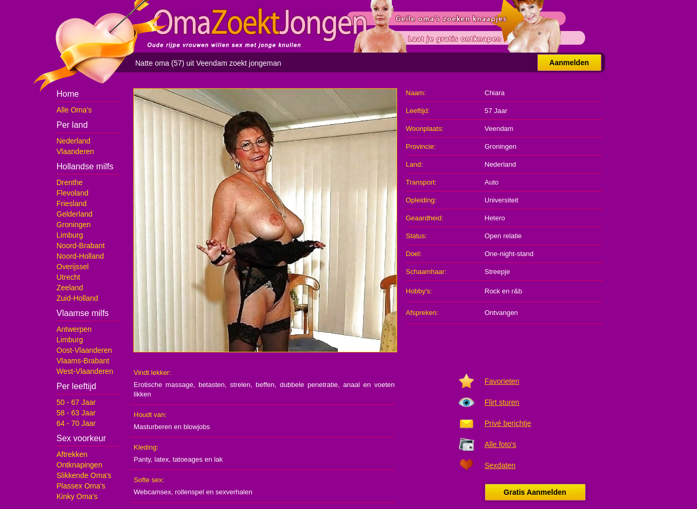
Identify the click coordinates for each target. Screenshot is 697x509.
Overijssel (73, 266)
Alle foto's (500, 444)
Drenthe (70, 182)
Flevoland (73, 193)
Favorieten (502, 381)
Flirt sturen (502, 402)
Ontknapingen (79, 465)
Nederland (74, 141)
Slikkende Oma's (84, 475)
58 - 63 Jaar (76, 413)
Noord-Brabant (81, 245)
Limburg (70, 235)
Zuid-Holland (77, 298)
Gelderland (75, 214)
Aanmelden (569, 62)
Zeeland (70, 287)
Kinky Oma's (77, 496)
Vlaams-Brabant (83, 361)
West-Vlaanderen (85, 371)
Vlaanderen (76, 151)
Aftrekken (72, 454)
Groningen (74, 224)
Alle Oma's (74, 110)
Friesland (72, 203)
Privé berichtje (508, 423)
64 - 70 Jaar (76, 423)
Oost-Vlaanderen (84, 350)
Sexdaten (500, 465)
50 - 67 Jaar (76, 402)
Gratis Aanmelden (535, 492)
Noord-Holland (80, 256)
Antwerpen (74, 329)
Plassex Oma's (81, 486)
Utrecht (68, 277)
